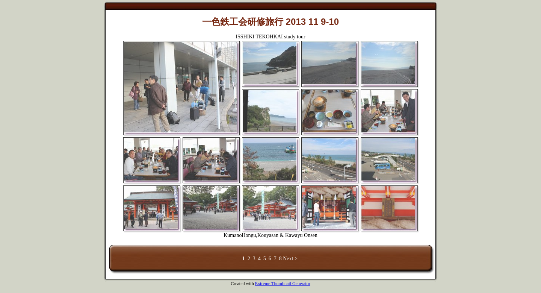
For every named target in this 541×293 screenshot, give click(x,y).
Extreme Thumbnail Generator (282, 283)
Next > (290, 258)
